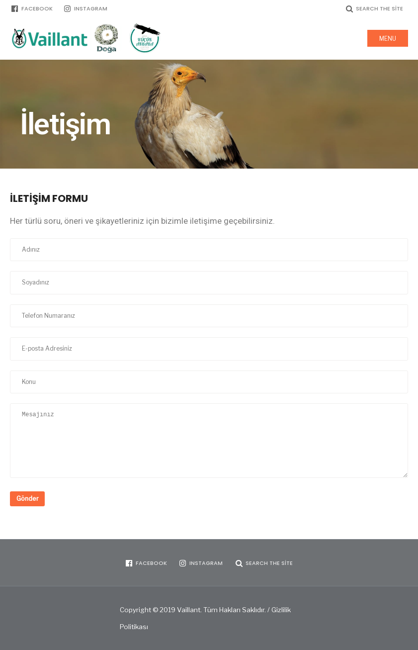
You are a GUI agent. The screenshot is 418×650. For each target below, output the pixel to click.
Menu (387, 38)
